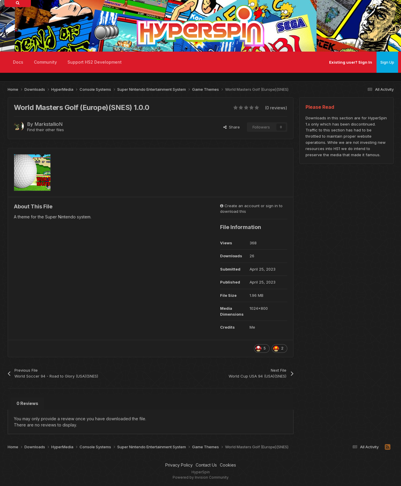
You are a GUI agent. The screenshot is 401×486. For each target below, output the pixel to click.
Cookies (228, 464)
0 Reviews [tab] (27, 403)
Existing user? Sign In (350, 62)
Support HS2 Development (94, 62)
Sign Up (387, 62)
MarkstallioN (48, 124)
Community (45, 62)
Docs (18, 62)
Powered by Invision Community (201, 477)
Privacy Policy (179, 464)
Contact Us (206, 464)
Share (231, 127)
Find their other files (45, 129)
